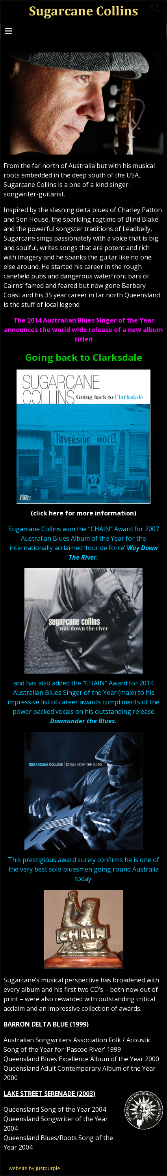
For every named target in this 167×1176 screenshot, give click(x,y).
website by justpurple (34, 1168)
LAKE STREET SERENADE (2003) (49, 1093)
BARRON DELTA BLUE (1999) (46, 1024)
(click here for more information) (83, 513)
